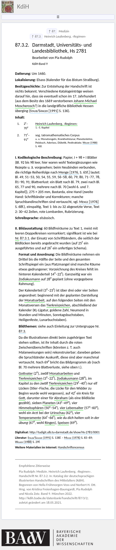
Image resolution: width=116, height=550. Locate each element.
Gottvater (26, 373)
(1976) (72, 438)
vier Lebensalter (71, 408)
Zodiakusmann (29, 279)
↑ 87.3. (36, 36)
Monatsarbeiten (61, 373)
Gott (22, 398)
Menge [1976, (68, 172)
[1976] (89, 202)
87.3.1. (25, 238)
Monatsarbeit (34, 300)
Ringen (50, 423)
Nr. (17, 238)
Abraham (61, 398)
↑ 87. (52, 31)
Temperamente (30, 418)
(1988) (90, 142)
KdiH (23, 6)
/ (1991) (39, 438)
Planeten (49, 403)
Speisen (63, 423)
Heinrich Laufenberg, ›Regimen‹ (56, 124)
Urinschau (57, 413)
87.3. (22, 331)
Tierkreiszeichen (58, 305)
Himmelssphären (31, 408)
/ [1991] (44, 111)
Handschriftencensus (71, 447)
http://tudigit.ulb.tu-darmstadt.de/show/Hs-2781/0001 (65, 432)
